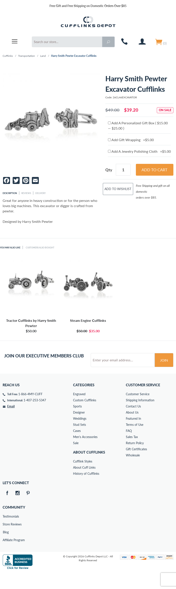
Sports (77, 423)
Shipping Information (140, 417)
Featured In (133, 435)
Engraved (79, 410)
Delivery (40, 193)
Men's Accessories (85, 453)
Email (11, 423)
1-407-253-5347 (35, 417)
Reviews (26, 193)
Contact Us (133, 423)
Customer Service (137, 410)
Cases (77, 447)
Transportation (26, 55)
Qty (108, 169)
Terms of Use (134, 441)
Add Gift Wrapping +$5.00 (131, 140)
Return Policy (135, 459)
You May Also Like (10, 247)
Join (164, 377)
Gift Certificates (136, 466)
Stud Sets (79, 441)
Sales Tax (132, 453)
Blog (6, 549)
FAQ (129, 447)
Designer (79, 429)
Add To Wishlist (117, 189)
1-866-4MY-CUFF (30, 410)
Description (10, 193)
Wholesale (133, 472)
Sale (76, 459)
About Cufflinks (89, 469)
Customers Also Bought (40, 247)
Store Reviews (6, 541)
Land (43, 55)
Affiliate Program (6, 556)
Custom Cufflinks (84, 417)
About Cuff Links (84, 484)
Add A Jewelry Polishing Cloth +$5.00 (139, 151)
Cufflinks (8, 55)
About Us (132, 429)
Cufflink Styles (82, 478)
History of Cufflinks (86, 490)
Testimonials (6, 533)
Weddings (79, 435)
